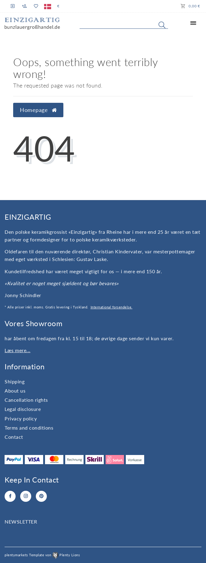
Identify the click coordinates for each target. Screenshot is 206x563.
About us (15, 390)
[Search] (162, 25)
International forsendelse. (112, 307)
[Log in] (13, 6)
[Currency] (58, 6)
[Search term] (124, 23)
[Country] (48, 6)
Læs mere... (18, 350)
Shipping (14, 381)
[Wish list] (35, 6)
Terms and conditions (29, 428)
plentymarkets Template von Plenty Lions (42, 555)
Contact (14, 437)
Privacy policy (21, 418)
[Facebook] (10, 496)
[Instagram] (25, 496)
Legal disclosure (23, 409)
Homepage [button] (38, 110)
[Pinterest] (41, 496)
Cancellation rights (26, 400)
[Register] (24, 6)
